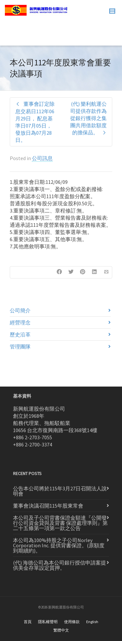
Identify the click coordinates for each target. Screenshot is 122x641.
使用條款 (72, 621)
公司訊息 (42, 158)
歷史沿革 (20, 334)
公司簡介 (20, 310)
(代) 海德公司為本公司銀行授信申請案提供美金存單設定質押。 (59, 565)
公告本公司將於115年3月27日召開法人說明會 (60, 491)
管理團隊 (20, 346)
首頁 (28, 621)
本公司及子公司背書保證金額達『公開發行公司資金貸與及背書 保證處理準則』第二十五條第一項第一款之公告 (60, 522)
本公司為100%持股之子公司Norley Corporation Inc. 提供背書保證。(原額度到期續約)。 (58, 545)
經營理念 (20, 322)
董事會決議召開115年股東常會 (48, 505)
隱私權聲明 (48, 621)
